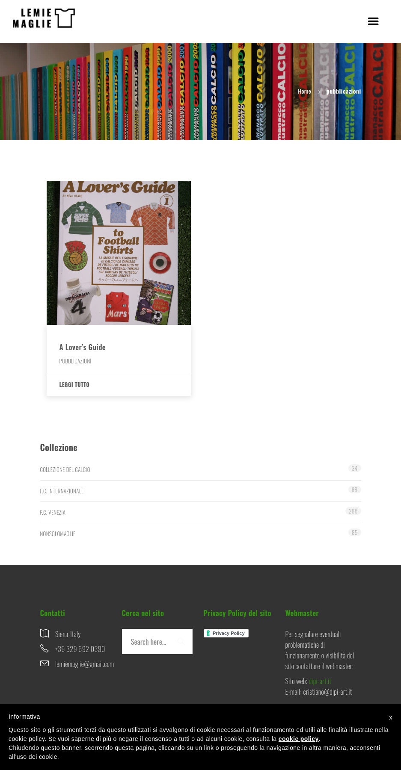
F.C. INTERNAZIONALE (62, 491)
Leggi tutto (74, 384)
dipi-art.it (320, 681)
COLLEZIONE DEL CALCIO (65, 469)
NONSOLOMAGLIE (58, 533)
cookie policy (299, 738)
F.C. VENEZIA (53, 512)
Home (304, 90)
